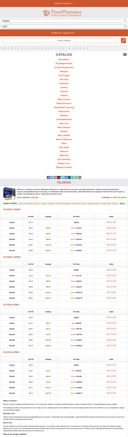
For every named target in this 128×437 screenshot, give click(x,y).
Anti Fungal (64, 75)
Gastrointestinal (64, 119)
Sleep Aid (64, 155)
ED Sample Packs (64, 63)
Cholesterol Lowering (64, 107)
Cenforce (44, 203)
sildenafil (34, 197)
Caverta (37, 203)
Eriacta (84, 203)
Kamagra (115, 203)
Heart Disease (64, 127)
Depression (64, 111)
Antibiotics (64, 83)
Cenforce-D (51, 203)
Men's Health (64, 135)
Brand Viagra (29, 203)
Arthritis (64, 91)
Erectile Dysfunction (64, 67)
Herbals (64, 131)
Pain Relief (64, 147)
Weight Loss (64, 163)
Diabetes (64, 115)
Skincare (64, 151)
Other (64, 143)
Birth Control (64, 99)
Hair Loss (64, 123)
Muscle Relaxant (64, 139)
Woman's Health (64, 167)
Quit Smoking (64, 159)
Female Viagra (106, 203)
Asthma (64, 95)
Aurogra (21, 203)
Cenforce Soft (76, 203)
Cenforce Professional (63, 203)
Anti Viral (64, 79)
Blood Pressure (64, 103)
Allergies (64, 71)
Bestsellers (64, 59)
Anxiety (64, 87)
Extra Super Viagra (94, 203)
